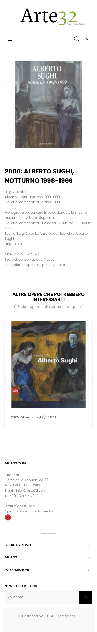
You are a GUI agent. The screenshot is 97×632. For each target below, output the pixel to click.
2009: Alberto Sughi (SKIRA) (33, 417)
